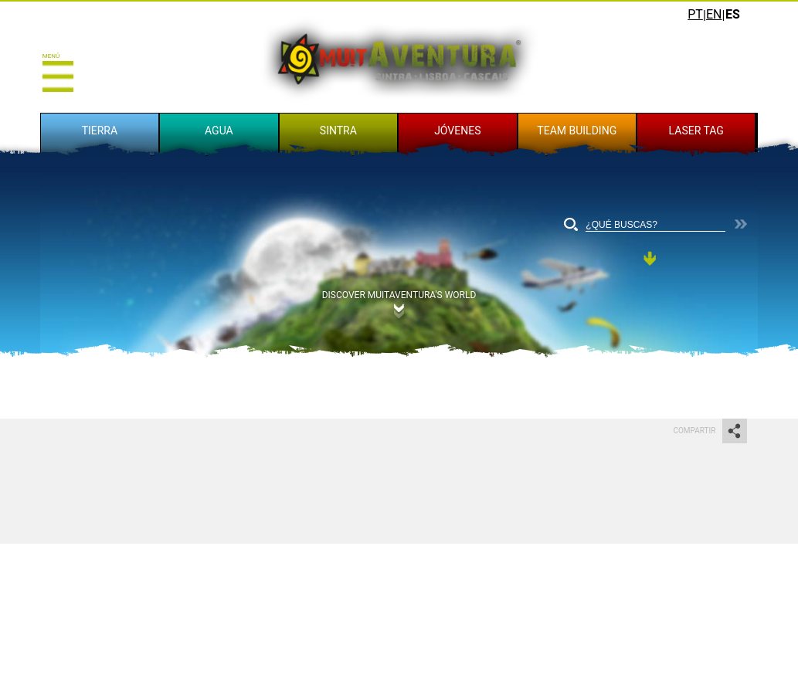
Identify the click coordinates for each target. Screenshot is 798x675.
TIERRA (100, 130)
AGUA (219, 130)
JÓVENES (457, 130)
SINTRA (338, 130)
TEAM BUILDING (576, 130)
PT (695, 14)
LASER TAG (696, 130)
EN (714, 14)
